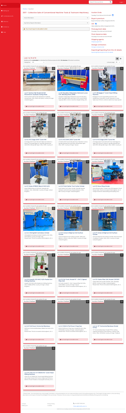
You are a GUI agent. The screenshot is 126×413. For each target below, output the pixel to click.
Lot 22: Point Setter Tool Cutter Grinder (71, 186)
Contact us (5, 26)
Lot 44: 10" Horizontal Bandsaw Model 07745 (105, 326)
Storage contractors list (97, 47)
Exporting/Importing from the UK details (102, 52)
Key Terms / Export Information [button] (56, 23)
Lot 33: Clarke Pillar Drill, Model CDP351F (106, 279)
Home (3, 5)
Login (121, 2)
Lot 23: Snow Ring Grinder (101, 186)
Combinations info (7, 16)
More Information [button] (56, 17)
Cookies (49, 405)
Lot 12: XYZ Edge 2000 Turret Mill (35, 139)
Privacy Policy (51, 403)
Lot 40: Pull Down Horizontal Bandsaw (37, 326)
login (33, 106)
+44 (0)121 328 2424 (79, 403)
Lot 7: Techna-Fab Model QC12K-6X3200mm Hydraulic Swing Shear (35, 93)
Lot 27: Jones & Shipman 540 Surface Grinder (105, 233)
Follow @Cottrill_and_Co (80, 406)
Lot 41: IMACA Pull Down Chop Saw (70, 326)
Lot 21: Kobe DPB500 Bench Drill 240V (37, 186)
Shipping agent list (96, 41)
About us (4, 21)
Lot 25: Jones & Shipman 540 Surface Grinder (70, 233)
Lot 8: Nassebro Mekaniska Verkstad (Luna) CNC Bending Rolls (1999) (73, 93)
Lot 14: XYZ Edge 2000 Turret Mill (104, 139)
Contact (24, 403)
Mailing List (5, 10)
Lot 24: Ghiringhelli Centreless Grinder (36, 233)
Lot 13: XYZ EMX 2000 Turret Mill (69, 139)
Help (3, 32)
